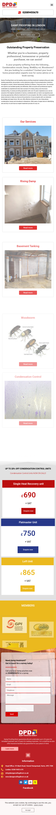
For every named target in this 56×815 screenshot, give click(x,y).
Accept (28, 810)
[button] (52, 5)
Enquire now (28, 511)
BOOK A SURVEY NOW (28, 35)
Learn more (38, 805)
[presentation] (20, 708)
